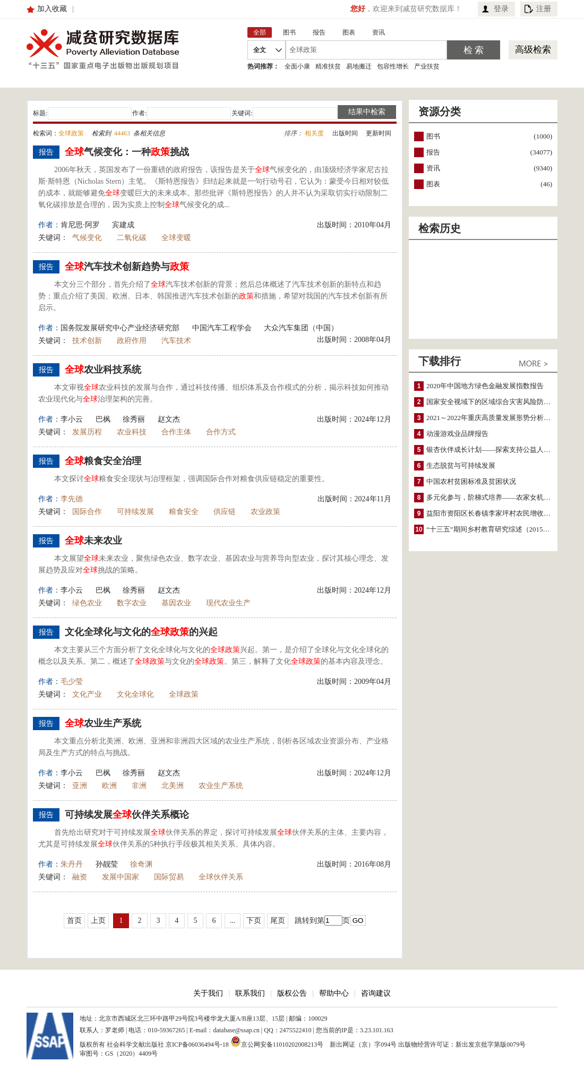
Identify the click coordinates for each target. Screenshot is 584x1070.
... (233, 921)
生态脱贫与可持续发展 (460, 465)
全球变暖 (176, 238)
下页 (253, 921)
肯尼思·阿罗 (80, 225)
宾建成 (123, 225)
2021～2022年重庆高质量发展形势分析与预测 (495, 418)
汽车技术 (176, 341)
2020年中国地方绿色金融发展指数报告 (485, 386)
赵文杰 (169, 419)
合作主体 (176, 432)
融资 (79, 877)
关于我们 (208, 993)
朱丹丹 (72, 864)
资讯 (433, 168)
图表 (433, 184)
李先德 (72, 499)
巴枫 (103, 419)
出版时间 (345, 133)
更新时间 (378, 133)
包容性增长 (393, 66)
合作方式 (221, 432)
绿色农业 (87, 603)
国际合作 (87, 512)
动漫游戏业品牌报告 (457, 434)
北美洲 (172, 786)
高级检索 (533, 50)
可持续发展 (135, 512)
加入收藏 (52, 9)
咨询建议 (376, 993)
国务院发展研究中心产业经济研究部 (120, 328)
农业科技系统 (103, 369)
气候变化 (87, 238)
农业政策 (265, 512)
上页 (98, 921)
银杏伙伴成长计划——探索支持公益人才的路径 (498, 449)
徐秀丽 (134, 419)
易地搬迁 (359, 66)
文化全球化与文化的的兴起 (141, 632)
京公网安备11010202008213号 (277, 1041)
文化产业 (87, 694)
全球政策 (184, 694)
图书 (433, 136)
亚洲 (79, 786)
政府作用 (132, 341)
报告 (433, 152)
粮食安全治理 (103, 461)
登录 (501, 9)
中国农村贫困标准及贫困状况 (471, 481)
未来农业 (93, 540)
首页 (74, 921)
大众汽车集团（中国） (301, 328)
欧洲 (109, 786)
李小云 (72, 419)
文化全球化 (135, 694)
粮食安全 (184, 512)
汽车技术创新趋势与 (127, 266)
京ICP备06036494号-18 (197, 1044)
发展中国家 (120, 877)
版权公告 (292, 993)
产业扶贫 (427, 66)
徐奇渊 (141, 864)
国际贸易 (169, 877)
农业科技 (132, 432)
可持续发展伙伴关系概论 (127, 814)
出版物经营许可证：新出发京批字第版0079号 (462, 1044)
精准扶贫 (328, 66)
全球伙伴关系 (221, 877)
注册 (543, 9)
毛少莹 (72, 682)
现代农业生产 (228, 603)
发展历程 (87, 432)
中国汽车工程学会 (222, 328)
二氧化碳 (132, 238)
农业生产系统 (103, 723)
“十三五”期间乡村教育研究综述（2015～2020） (498, 529)
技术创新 (87, 341)
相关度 (314, 133)
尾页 (277, 921)
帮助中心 (334, 993)
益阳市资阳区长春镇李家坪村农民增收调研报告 (498, 513)
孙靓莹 (107, 864)
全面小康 (297, 66)
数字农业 (132, 603)
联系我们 (250, 993)
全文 (259, 50)
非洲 (139, 786)
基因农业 (176, 603)
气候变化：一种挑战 (127, 152)
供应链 (224, 512)
